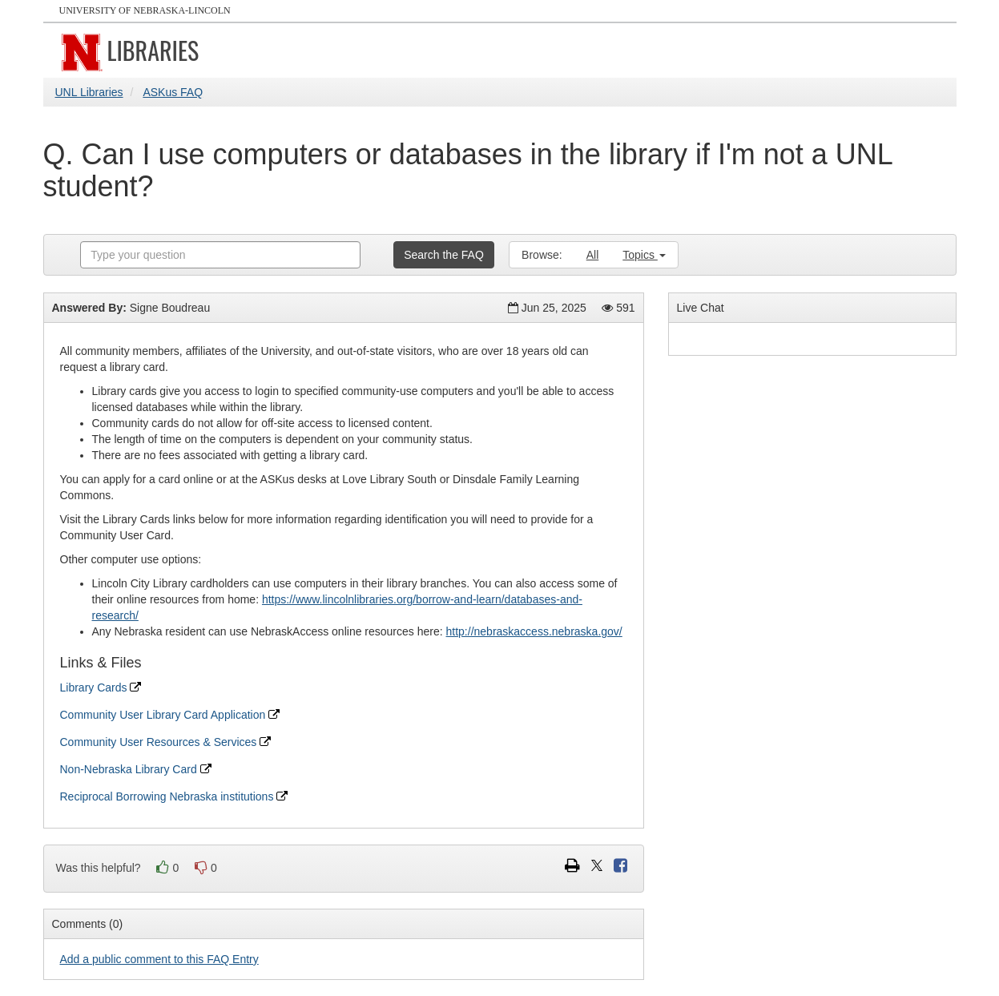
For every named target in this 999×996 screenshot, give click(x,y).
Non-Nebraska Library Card (135, 769)
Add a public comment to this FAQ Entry (159, 959)
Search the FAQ (444, 254)
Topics (644, 254)
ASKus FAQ (173, 92)
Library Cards (101, 687)
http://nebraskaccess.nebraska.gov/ (534, 631)
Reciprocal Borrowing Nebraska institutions (174, 796)
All (592, 254)
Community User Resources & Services (166, 742)
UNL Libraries (89, 92)
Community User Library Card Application (170, 714)
